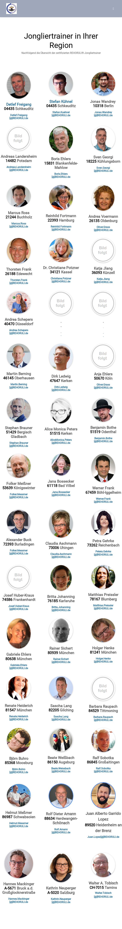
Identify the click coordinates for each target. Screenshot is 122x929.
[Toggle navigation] (113, 8)
